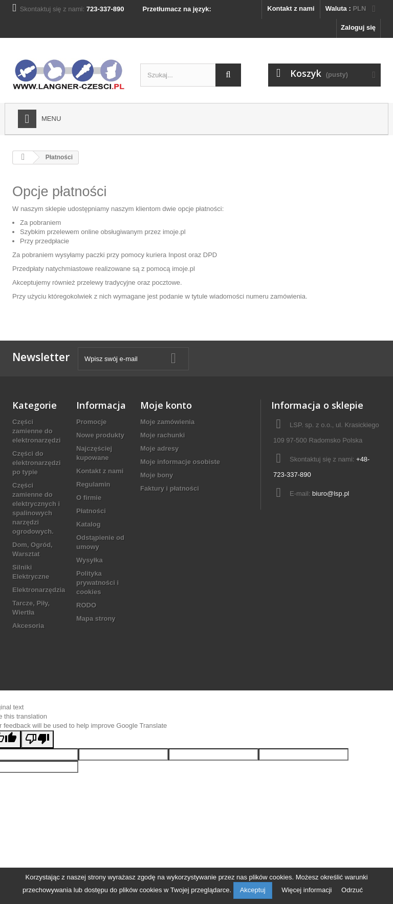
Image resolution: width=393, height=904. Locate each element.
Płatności (91, 511)
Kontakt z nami (290, 8)
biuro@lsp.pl (330, 493)
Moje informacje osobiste (180, 462)
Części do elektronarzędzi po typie (36, 463)
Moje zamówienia (167, 422)
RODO (86, 605)
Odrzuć (352, 890)
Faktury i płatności (169, 488)
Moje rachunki (162, 435)
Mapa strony (96, 618)
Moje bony (156, 475)
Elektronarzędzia (38, 590)
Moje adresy (159, 448)
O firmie (88, 497)
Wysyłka (89, 560)
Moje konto (166, 405)
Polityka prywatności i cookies (97, 583)
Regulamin (93, 484)
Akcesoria (28, 625)
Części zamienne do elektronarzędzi (36, 431)
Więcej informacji (307, 890)
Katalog (88, 524)
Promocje (91, 422)
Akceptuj (253, 890)
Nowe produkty (100, 435)
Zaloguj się (358, 27)
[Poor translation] (37, 739)
